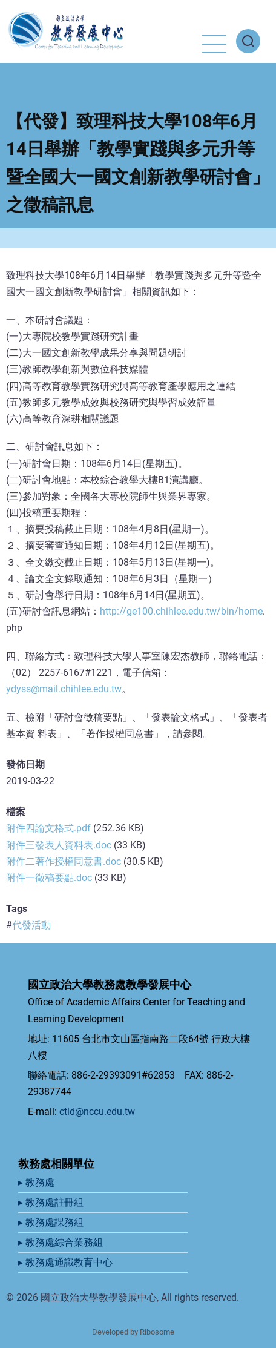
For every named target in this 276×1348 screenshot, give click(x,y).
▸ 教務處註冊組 (52, 1202)
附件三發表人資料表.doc (58, 845)
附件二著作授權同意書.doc (63, 861)
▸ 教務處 (37, 1182)
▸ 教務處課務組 (52, 1222)
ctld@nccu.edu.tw (97, 1111)
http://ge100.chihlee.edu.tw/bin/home (181, 611)
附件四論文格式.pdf (48, 828)
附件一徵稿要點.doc (49, 878)
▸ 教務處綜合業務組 (61, 1242)
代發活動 (31, 925)
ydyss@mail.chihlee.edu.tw (64, 689)
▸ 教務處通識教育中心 (66, 1262)
